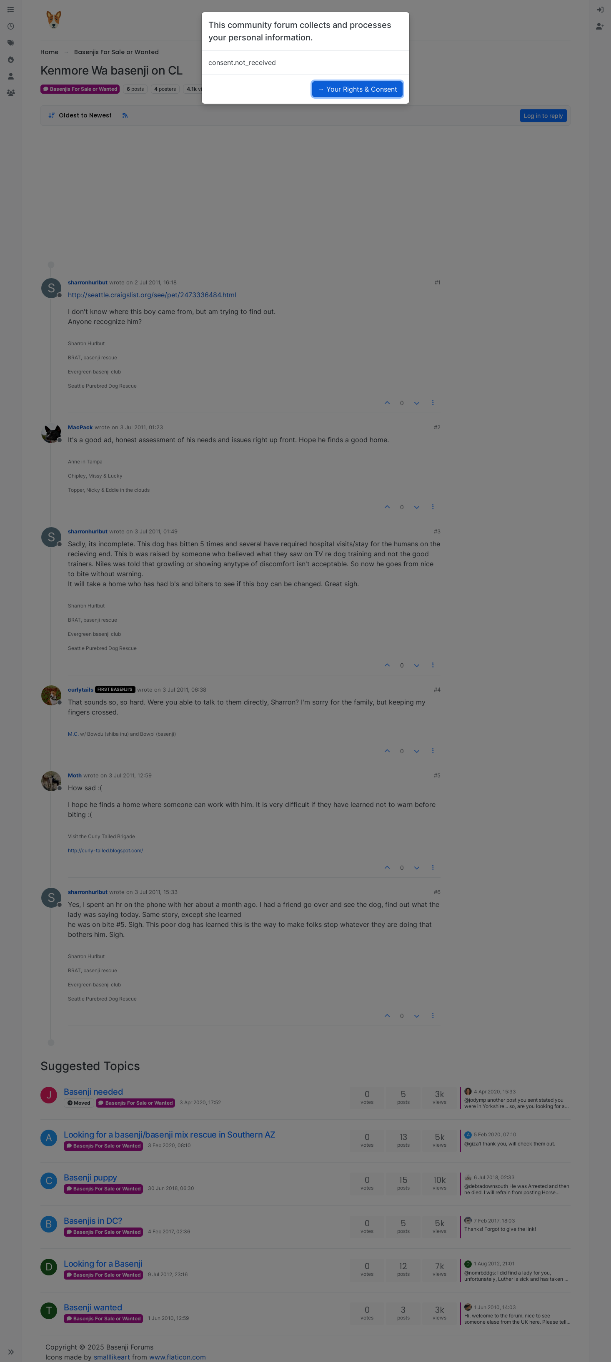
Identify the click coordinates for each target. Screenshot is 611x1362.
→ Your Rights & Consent (357, 89)
